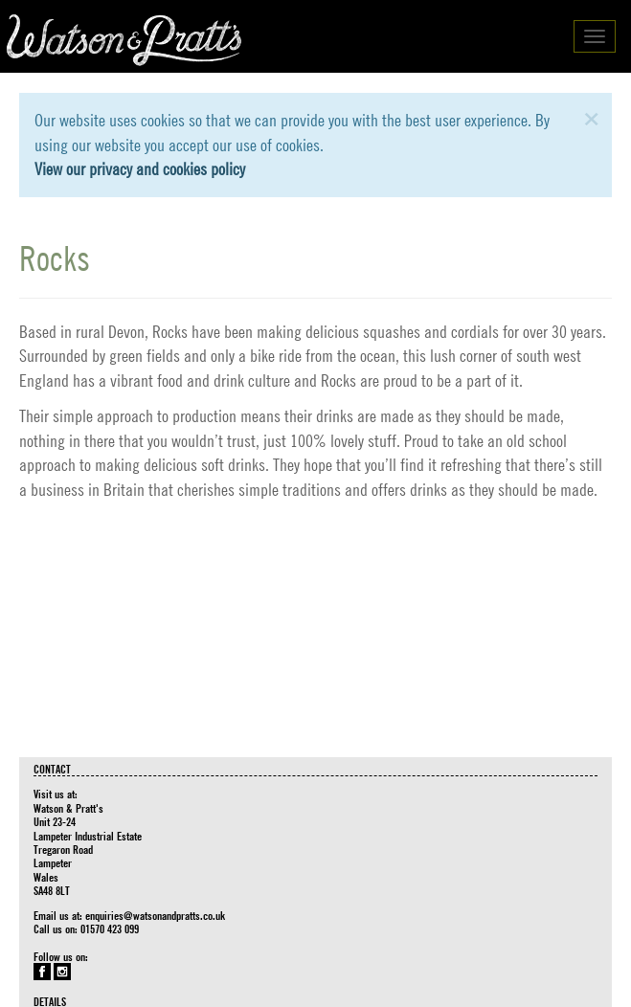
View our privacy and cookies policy (139, 169)
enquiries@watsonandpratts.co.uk (155, 915)
